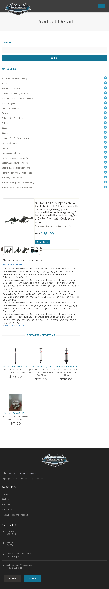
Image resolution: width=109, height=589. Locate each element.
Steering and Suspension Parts (16, 168)
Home (5, 494)
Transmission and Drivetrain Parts (17, 173)
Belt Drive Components (13, 88)
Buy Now (42, 242)
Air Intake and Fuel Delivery (14, 78)
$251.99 (47, 233)
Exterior (5, 123)
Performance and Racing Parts (16, 158)
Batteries (6, 83)
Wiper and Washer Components (17, 188)
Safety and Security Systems (15, 163)
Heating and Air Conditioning (15, 138)
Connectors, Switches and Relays (17, 98)
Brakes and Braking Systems (15, 93)
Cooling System (9, 103)
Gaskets (5, 128)
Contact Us (7, 510)
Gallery (5, 499)
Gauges (5, 133)
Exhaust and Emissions (12, 118)
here (36, 474)
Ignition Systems (9, 143)
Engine (5, 113)
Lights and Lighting (11, 153)
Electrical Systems (10, 108)
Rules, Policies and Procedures (16, 515)
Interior (5, 148)
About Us (6, 504)
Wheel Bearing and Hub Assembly (18, 183)
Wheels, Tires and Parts (13, 178)
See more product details (16, 325)
